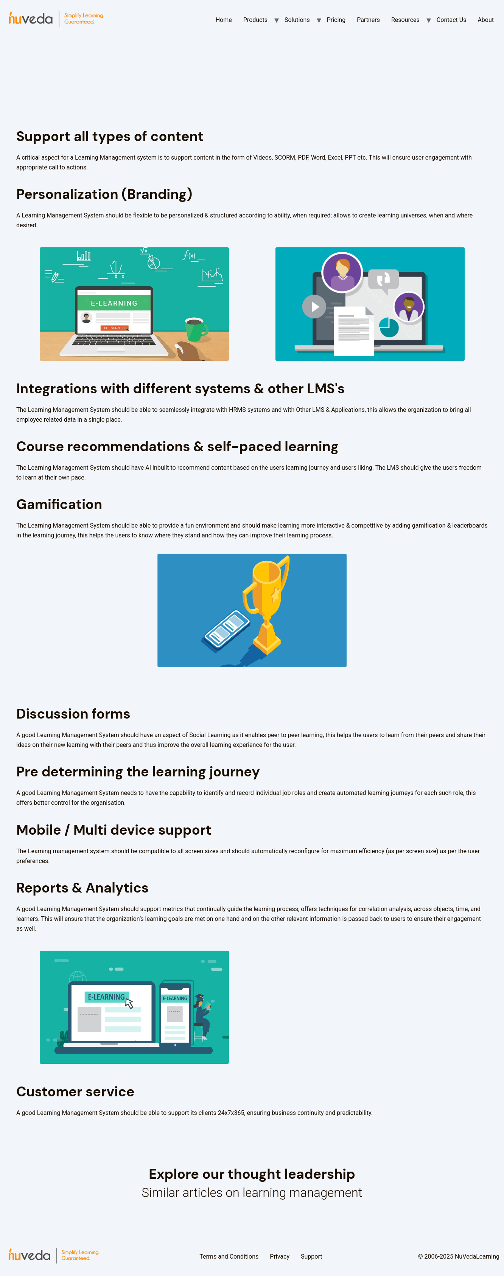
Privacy (279, 1256)
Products (255, 19)
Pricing (336, 19)
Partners (368, 19)
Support (311, 1256)
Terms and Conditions (228, 1256)
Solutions (297, 19)
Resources (405, 19)
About (486, 19)
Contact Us (452, 19)
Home (224, 19)
